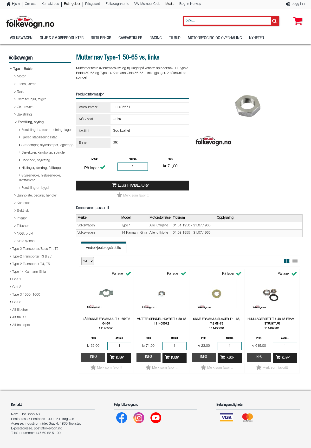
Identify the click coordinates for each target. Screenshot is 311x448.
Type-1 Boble (22, 69)
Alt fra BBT (20, 317)
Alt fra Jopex (21, 325)
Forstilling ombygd (35, 188)
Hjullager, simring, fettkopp (41, 168)
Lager (94, 159)
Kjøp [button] (120, 358)
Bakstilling (24, 114)
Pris (170, 159)
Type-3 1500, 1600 (26, 295)
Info (93, 357)
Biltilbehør (101, 38)
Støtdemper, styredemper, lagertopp (47, 145)
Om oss (30, 4)
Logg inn (298, 4)
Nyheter (256, 38)
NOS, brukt (25, 234)
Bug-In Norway (190, 4)
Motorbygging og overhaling (215, 38)
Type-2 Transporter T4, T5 (31, 264)
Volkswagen (21, 38)
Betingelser (72, 4)
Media (169, 4)
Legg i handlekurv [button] (133, 186)
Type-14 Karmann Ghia (29, 272)
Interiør (22, 218)
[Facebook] (122, 419)
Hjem (16, 4)
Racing (155, 38)
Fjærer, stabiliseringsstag (39, 137)
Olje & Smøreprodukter (62, 38)
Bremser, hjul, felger (31, 99)
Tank (20, 92)
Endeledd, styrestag (35, 160)
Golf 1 (16, 279)
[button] (297, 16)
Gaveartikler (130, 38)
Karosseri (23, 203)
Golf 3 (16, 302)
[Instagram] (139, 419)
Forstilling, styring (31, 122)
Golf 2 (16, 287)
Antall (132, 159)
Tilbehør (23, 226)
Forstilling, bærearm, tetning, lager (46, 130)
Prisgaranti (93, 4)
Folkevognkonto (117, 4)
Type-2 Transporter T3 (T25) (32, 256)
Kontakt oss (50, 4)
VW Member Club (147, 4)
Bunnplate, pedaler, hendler (37, 195)
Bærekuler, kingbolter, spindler (43, 153)
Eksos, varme (26, 84)
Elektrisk (23, 211)
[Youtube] (156, 419)
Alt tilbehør (20, 310)
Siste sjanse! (26, 241)
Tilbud (175, 38)
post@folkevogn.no (48, 428)
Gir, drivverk (25, 107)
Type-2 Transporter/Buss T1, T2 (35, 249)
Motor (21, 76)
